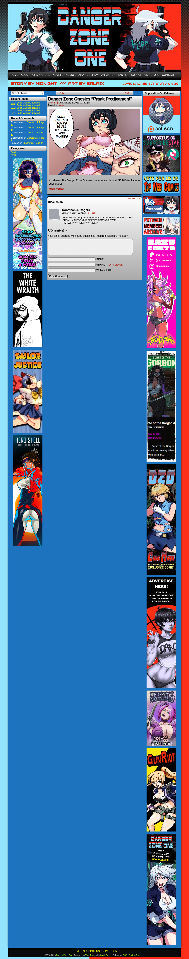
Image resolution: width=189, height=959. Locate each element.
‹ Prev (60, 92)
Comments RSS (133, 199)
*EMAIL (109, 264)
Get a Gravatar (116, 264)
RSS (125, 955)
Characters (41, 74)
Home (14, 74)
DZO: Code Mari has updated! (25, 102)
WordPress (90, 955)
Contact (168, 74)
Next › (128, 92)
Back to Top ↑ (135, 955)
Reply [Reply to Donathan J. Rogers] (93, 213)
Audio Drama (75, 74)
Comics (14, 152)
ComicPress (105, 955)
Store (155, 74)
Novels (58, 74)
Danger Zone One (64, 955)
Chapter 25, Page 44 (33, 143)
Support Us (139, 74)
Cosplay (93, 74)
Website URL (103, 270)
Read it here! (57, 188)
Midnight (55, 102)
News (13, 155)
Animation (108, 74)
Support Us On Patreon (100, 951)
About (25, 74)
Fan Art (123, 74)
